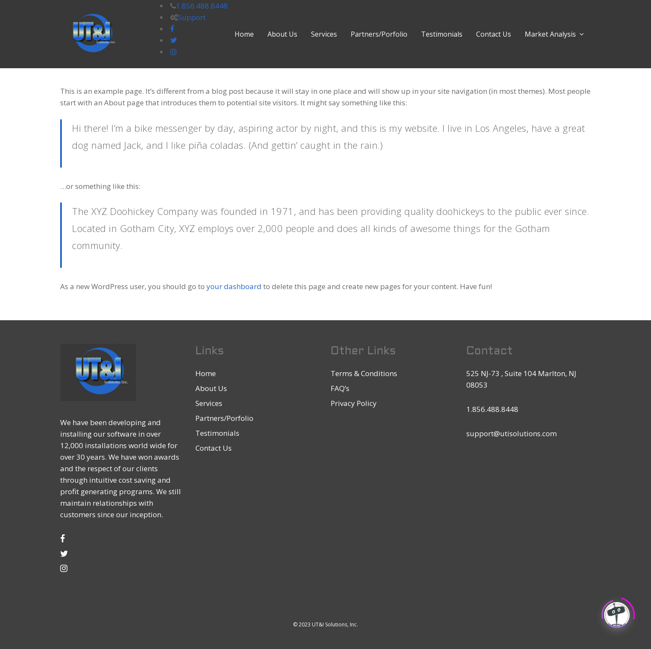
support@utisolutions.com (511, 433)
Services (208, 403)
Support (192, 17)
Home (205, 373)
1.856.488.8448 (202, 6)
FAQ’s (340, 388)
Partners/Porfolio (224, 418)
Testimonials (217, 433)
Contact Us (213, 448)
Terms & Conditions (364, 373)
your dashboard (234, 286)
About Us (211, 388)
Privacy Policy (354, 403)
